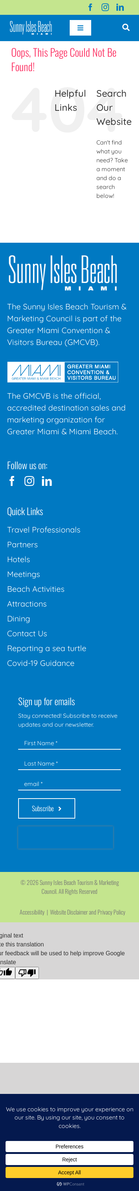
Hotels (18, 559)
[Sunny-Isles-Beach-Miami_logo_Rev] (62, 257)
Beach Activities (35, 589)
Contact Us (27, 633)
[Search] (104, 216)
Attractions (27, 603)
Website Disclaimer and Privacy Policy (87, 912)
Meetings (23, 574)
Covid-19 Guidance (41, 663)
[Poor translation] (27, 973)
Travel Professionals (43, 529)
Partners (22, 544)
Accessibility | (35, 912)
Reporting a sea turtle (46, 648)
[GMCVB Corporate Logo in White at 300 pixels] (62, 364)
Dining (18, 618)
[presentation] (65, 837)
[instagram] (105, 7)
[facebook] (90, 7)
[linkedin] (120, 7)
